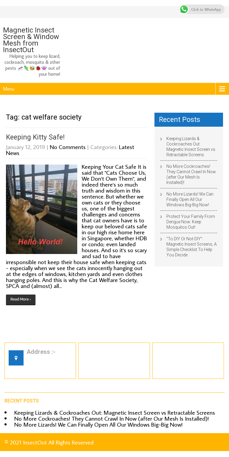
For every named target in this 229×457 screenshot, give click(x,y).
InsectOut (35, 442)
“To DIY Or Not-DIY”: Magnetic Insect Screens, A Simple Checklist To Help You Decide (191, 246)
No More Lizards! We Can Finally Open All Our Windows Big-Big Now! (189, 199)
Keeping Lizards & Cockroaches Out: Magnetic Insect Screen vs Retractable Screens (190, 146)
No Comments (68, 147)
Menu (8, 89)
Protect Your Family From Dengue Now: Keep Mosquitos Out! (190, 222)
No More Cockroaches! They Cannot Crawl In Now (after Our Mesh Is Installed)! (191, 174)
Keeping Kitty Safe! (35, 137)
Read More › (20, 299)
